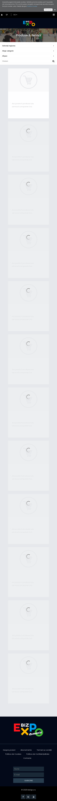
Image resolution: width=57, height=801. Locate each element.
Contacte (27, 758)
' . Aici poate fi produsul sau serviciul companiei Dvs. (22, 105)
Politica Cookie (32, 6)
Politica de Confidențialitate (37, 754)
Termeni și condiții (44, 750)
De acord (48, 10)
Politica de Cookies (13, 754)
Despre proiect (9, 750)
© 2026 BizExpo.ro (28, 790)
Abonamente (26, 750)
